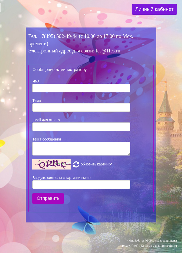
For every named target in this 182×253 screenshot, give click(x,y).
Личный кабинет (154, 9)
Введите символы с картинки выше (61, 178)
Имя (35, 81)
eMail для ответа (46, 120)
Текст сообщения (46, 139)
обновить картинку (92, 164)
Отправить (48, 198)
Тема (36, 101)
